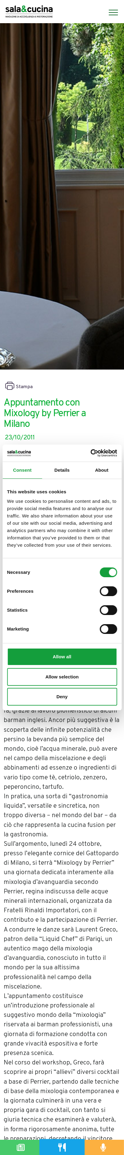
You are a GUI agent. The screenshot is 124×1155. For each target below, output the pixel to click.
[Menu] (110, 12)
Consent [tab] (22, 470)
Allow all (62, 656)
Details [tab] (62, 470)
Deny (62, 696)
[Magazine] (20, 1147)
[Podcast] (103, 1147)
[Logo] (29, 12)
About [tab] (101, 470)
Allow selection (62, 676)
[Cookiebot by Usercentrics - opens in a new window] (90, 453)
